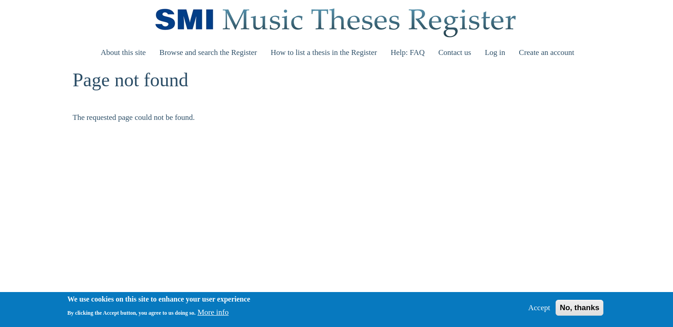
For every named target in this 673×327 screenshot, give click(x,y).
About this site (123, 52)
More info (212, 315)
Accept (539, 310)
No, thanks (579, 310)
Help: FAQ (407, 52)
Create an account (546, 52)
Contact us (454, 52)
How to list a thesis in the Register (324, 52)
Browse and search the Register (208, 52)
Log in (495, 52)
